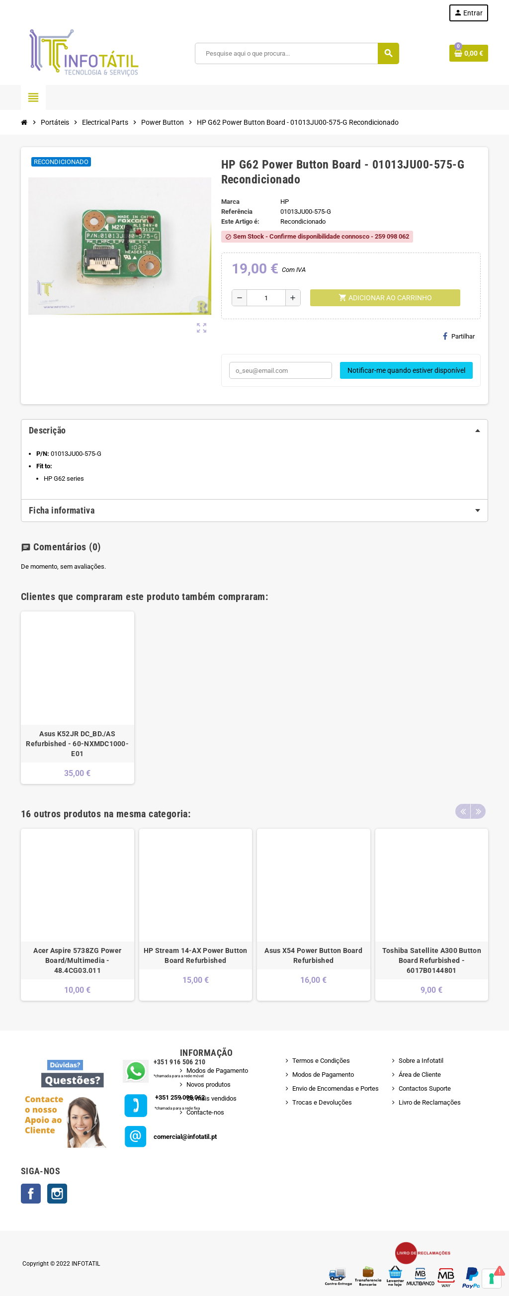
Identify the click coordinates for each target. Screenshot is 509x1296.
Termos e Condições (321, 1060)
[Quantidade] (266, 298)
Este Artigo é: (240, 221)
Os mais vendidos (211, 1098)
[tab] (254, 430)
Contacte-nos (205, 1112)
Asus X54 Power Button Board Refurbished (313, 955)
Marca (230, 201)
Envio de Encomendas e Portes (335, 1088)
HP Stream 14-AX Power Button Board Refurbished (196, 955)
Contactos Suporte (425, 1088)
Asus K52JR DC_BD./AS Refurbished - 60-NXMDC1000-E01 (77, 744)
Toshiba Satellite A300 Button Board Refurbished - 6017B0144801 (431, 960)
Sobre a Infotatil (421, 1060)
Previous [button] (462, 811)
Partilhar (459, 336)
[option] (77, 697)
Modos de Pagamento (217, 1070)
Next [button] (478, 811)
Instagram (57, 1194)
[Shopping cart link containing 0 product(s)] (468, 53)
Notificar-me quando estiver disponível (406, 370)
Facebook (31, 1194)
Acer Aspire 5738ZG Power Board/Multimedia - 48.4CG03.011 (77, 960)
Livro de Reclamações (430, 1102)
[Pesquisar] (296, 53)
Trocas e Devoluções (322, 1102)
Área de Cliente (420, 1074)
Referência (237, 211)
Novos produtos (208, 1084)
